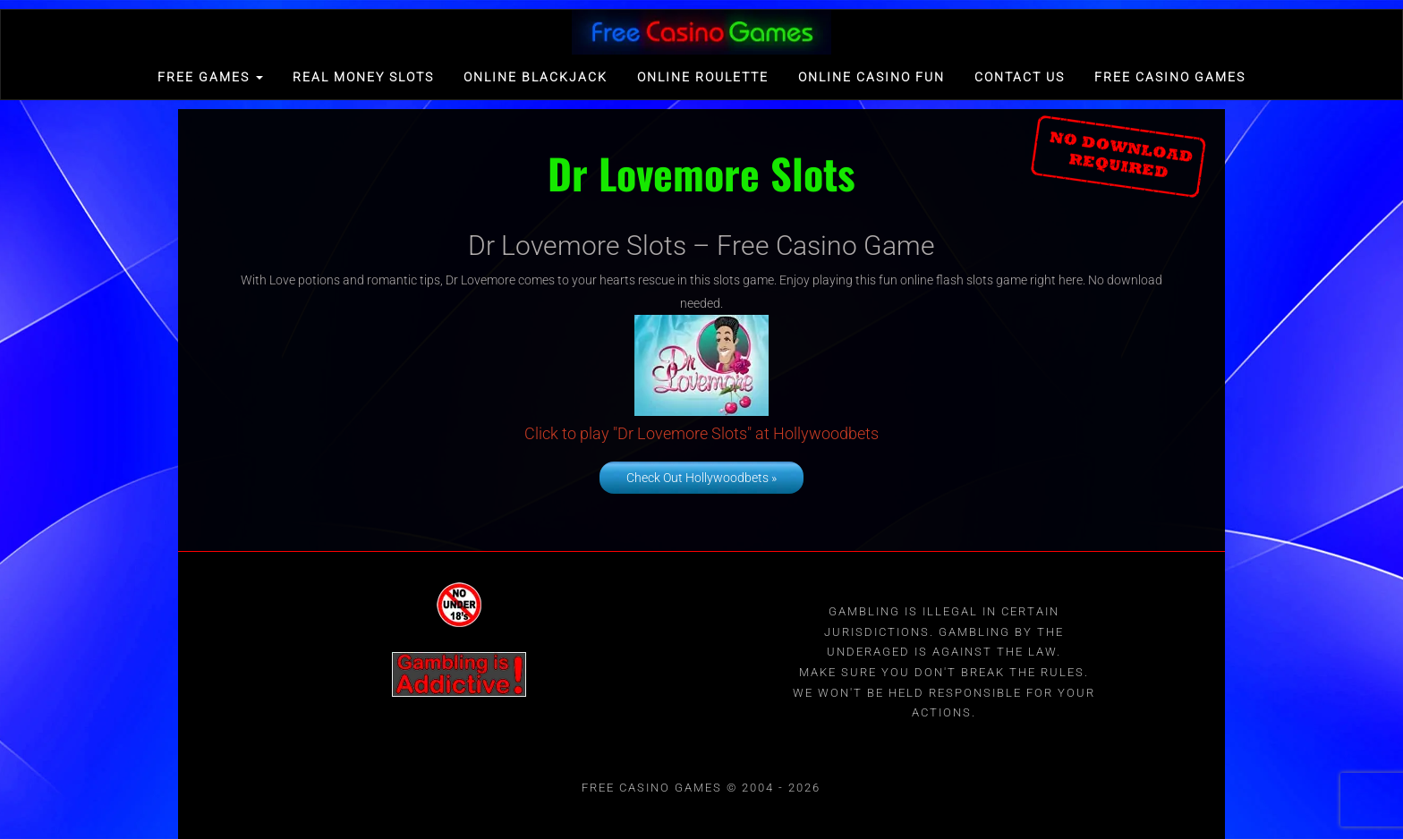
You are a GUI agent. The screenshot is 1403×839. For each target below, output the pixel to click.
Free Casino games (1170, 77)
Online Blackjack (535, 77)
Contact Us (1019, 77)
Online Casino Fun (871, 77)
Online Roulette (703, 77)
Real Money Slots (363, 77)
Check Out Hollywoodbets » (701, 477)
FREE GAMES (210, 77)
